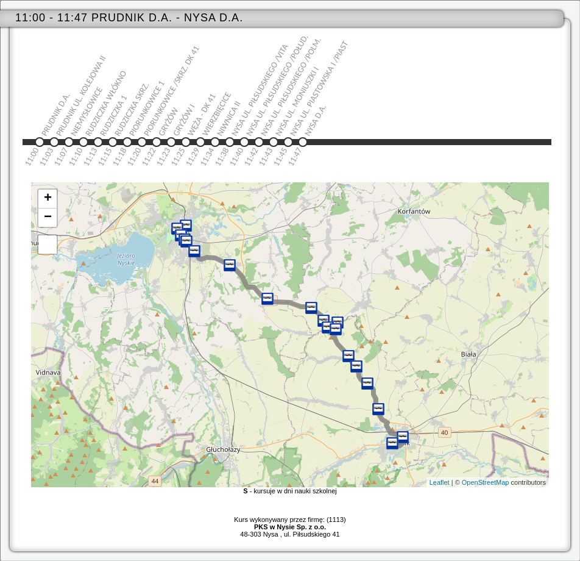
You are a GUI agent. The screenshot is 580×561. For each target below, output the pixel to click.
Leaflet (440, 482)
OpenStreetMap (485, 482)
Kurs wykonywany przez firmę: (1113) (289, 523)
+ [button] (48, 199)
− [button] (48, 218)
